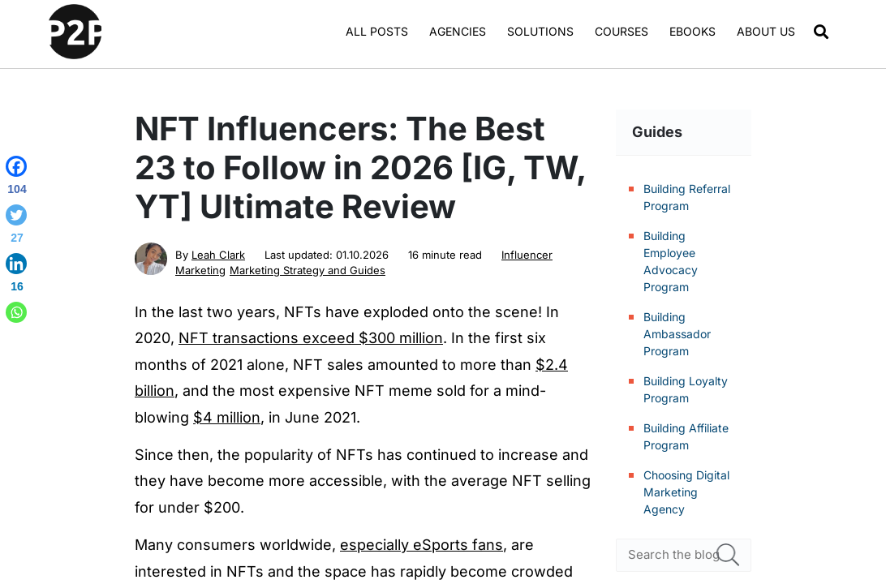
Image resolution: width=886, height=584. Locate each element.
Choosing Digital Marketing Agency (686, 492)
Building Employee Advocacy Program (670, 261)
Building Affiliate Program (686, 436)
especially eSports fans (421, 544)
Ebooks (692, 31)
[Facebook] (16, 178)
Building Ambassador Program (677, 334)
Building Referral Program (686, 197)
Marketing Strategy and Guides (307, 270)
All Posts (377, 31)
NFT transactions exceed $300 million (310, 337)
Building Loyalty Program (685, 389)
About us (766, 31)
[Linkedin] (16, 275)
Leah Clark (218, 254)
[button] (821, 32)
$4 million (226, 417)
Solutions (540, 31)
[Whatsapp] (16, 312)
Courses (621, 31)
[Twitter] (16, 227)
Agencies (457, 31)
